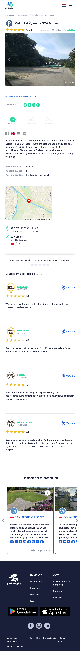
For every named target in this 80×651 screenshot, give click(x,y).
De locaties (22, 15)
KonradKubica (69, 30)
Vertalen (68, 287)
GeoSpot (57, 597)
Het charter (35, 588)
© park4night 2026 (16, 646)
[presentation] (9, 59)
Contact (49, 121)
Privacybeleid (49, 638)
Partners (57, 591)
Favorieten (31, 121)
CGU (30, 638)
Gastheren (35, 594)
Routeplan (13, 121)
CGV (38, 638)
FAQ (32, 601)
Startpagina (10, 15)
